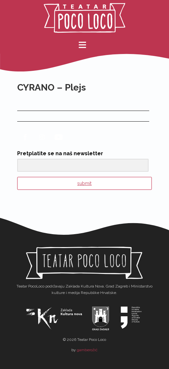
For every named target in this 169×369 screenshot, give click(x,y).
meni (87, 45)
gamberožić (87, 350)
